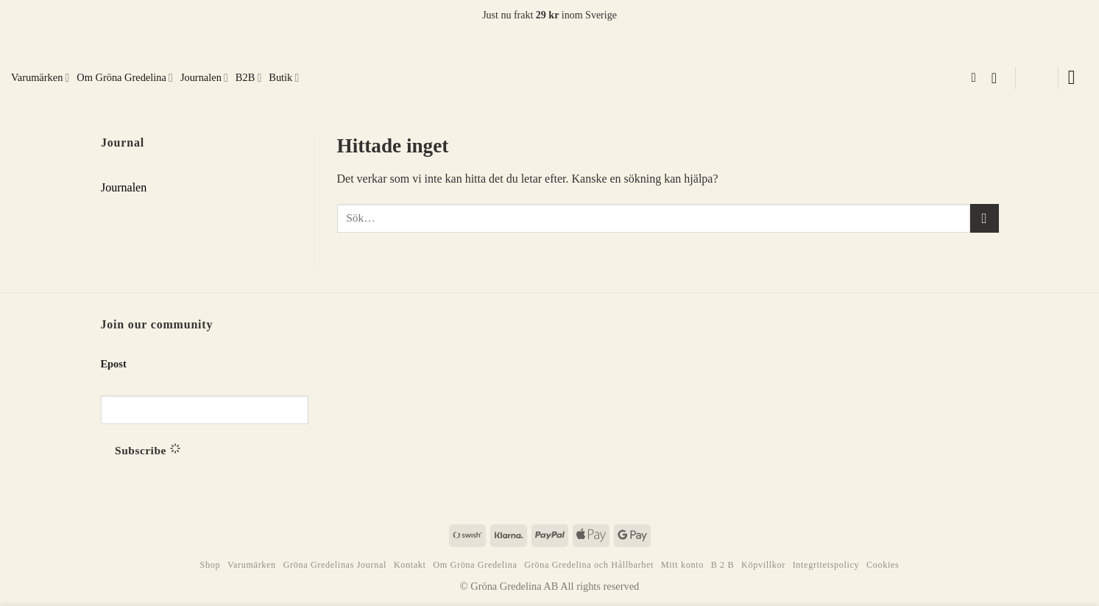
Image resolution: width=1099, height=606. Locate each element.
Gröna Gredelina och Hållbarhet (589, 565)
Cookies (882, 565)
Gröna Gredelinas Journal (334, 565)
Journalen (204, 78)
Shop (210, 565)
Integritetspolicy (826, 565)
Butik (284, 78)
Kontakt (410, 565)
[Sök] (977, 78)
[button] (999, 78)
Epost (114, 364)
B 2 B (723, 565)
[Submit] (984, 218)
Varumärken (40, 78)
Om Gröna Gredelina (125, 78)
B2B (248, 78)
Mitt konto (682, 565)
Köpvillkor (763, 565)
